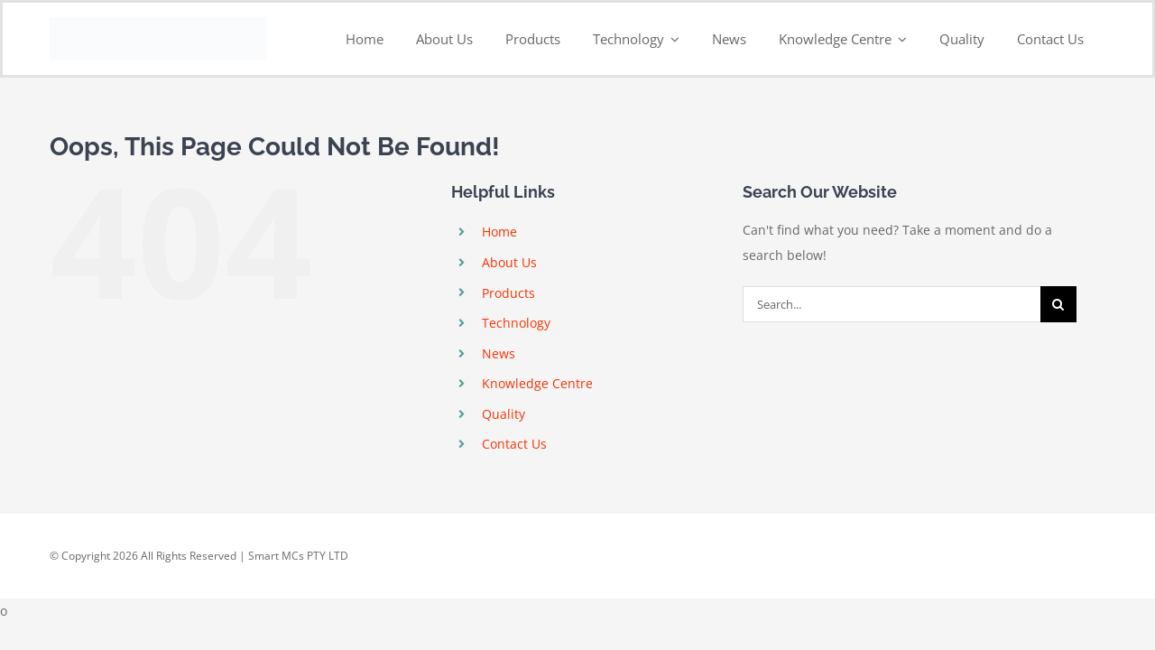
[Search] (1058, 304)
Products (508, 293)
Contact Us (514, 443)
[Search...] (891, 304)
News (498, 353)
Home (499, 231)
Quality (503, 413)
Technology (516, 322)
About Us (509, 262)
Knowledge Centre (537, 383)
